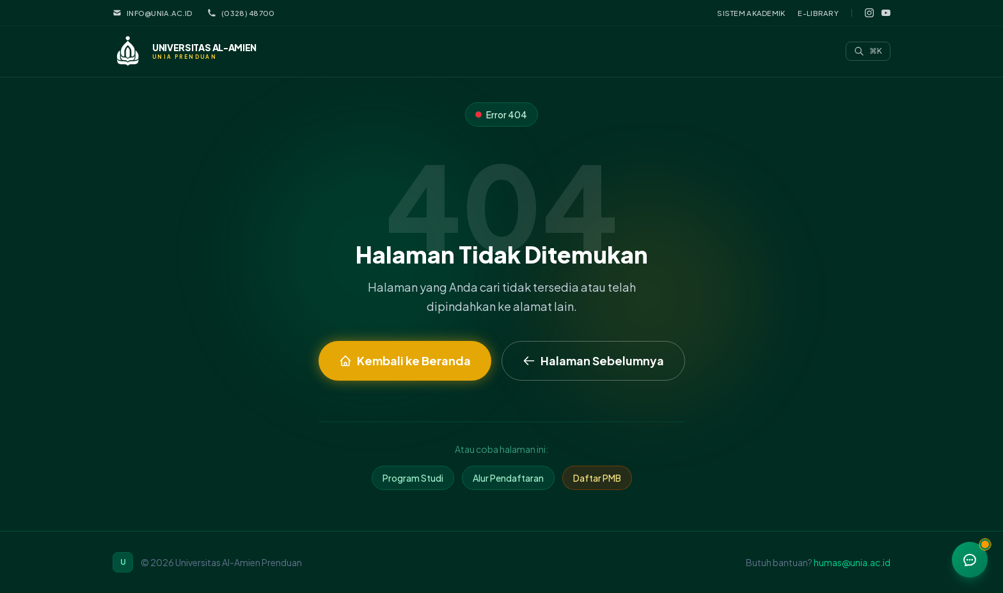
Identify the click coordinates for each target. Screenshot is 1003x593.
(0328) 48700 (240, 12)
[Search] (868, 51)
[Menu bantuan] (970, 560)
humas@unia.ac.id (852, 562)
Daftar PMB (597, 478)
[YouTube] (885, 12)
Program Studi (413, 478)
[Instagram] (869, 12)
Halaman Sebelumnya (593, 360)
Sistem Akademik (751, 12)
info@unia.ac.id (152, 12)
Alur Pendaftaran (508, 478)
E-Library (818, 12)
